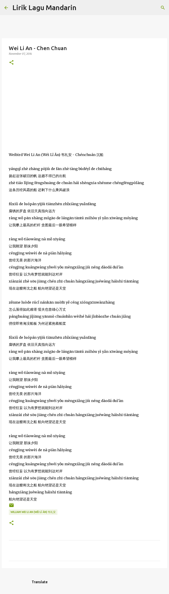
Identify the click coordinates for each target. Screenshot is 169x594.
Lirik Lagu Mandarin (44, 7)
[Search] (82, 7)
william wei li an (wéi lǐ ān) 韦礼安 (33, 512)
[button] (11, 63)
